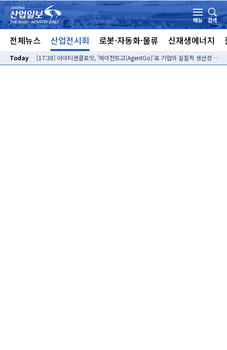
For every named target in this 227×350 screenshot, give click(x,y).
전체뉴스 (25, 40)
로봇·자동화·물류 (128, 40)
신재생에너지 (191, 40)
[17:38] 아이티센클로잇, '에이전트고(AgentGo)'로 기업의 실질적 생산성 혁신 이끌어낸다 (126, 57)
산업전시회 (70, 40)
